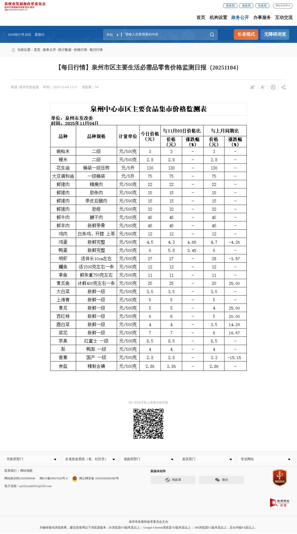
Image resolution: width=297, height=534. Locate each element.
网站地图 (26, 472)
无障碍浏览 (275, 34)
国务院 (230, 5)
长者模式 (246, 34)
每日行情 (96, 50)
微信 (221, 481)
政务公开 (240, 17)
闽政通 (173, 481)
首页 (200, 17)
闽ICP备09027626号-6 (54, 479)
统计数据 (64, 50)
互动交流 (284, 17)
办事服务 (262, 17)
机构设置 (218, 17)
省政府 (246, 5)
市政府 (262, 5)
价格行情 (80, 50)
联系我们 (10, 472)
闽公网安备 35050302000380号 (95, 479)
